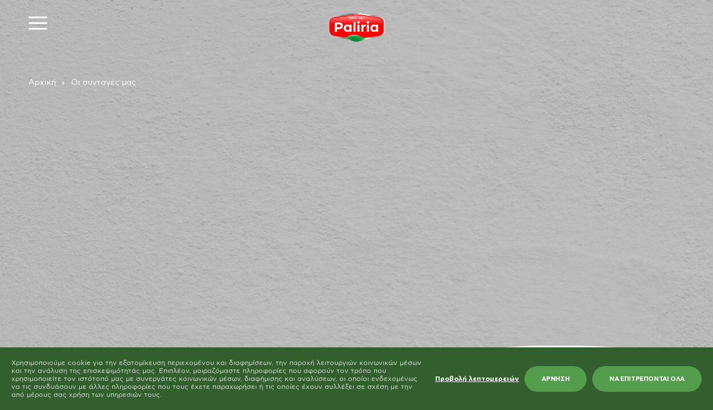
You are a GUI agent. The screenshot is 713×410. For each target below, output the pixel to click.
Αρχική (42, 83)
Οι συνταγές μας (103, 83)
